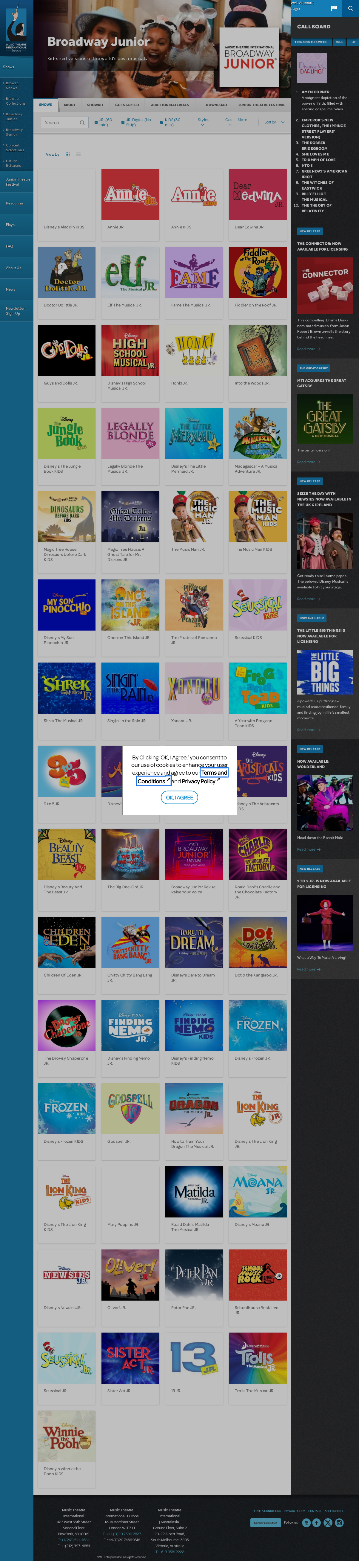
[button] (334, 8)
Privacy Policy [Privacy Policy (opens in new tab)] (198, 781)
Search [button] (350, 8)
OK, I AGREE (179, 797)
